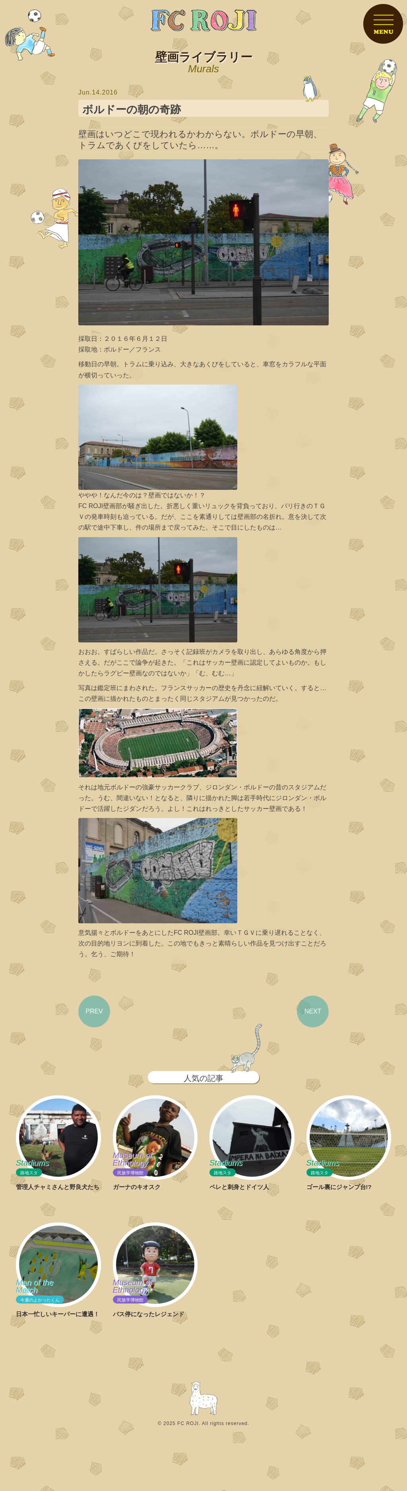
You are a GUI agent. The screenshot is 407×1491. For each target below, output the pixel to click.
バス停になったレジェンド (148, 1314)
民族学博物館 (130, 1173)
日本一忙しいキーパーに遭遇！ (57, 1314)
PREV (94, 1011)
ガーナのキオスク (137, 1187)
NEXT (313, 1011)
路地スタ (29, 1173)
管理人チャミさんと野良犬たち (57, 1187)
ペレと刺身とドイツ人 (239, 1187)
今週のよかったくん (40, 1300)
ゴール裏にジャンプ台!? (339, 1187)
